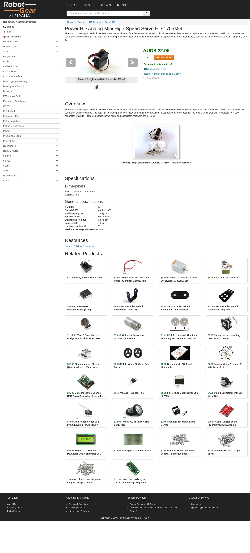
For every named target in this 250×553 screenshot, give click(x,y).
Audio (6, 51)
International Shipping (78, 511)
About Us (11, 504)
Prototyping (9, 141)
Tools (5, 170)
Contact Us (196, 504)
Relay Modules (10, 151)
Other (6, 180)
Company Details (15, 507)
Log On (123, 5)
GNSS (6, 106)
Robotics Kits (9, 46)
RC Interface (9, 146)
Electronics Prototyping (14, 101)
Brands (8, 26)
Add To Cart (164, 57)
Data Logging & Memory (15, 81)
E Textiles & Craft (11, 96)
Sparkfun (7, 165)
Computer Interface (12, 76)
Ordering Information (78, 504)
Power (6, 131)
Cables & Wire (10, 66)
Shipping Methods (76, 507)
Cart (105, 5)
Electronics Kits (11, 41)
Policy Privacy (13, 511)
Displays (7, 91)
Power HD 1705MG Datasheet (80, 246)
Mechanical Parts (11, 116)
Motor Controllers (11, 121)
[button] (70, 68)
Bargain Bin (9, 56)
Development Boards (13, 86)
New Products (10, 175)
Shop (89, 5)
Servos (6, 160)
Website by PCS (139, 517)
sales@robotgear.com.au (206, 507)
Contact (73, 5)
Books (6, 61)
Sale (7, 31)
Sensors (7, 156)
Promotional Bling (12, 136)
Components (9, 71)
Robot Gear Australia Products (19, 21)
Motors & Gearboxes (13, 126)
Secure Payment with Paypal (143, 504)
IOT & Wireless (10, 111)
